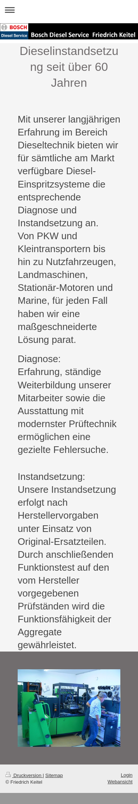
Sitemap (54, 775)
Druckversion (24, 775)
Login (126, 775)
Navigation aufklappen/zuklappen (69, 10)
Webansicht (119, 781)
